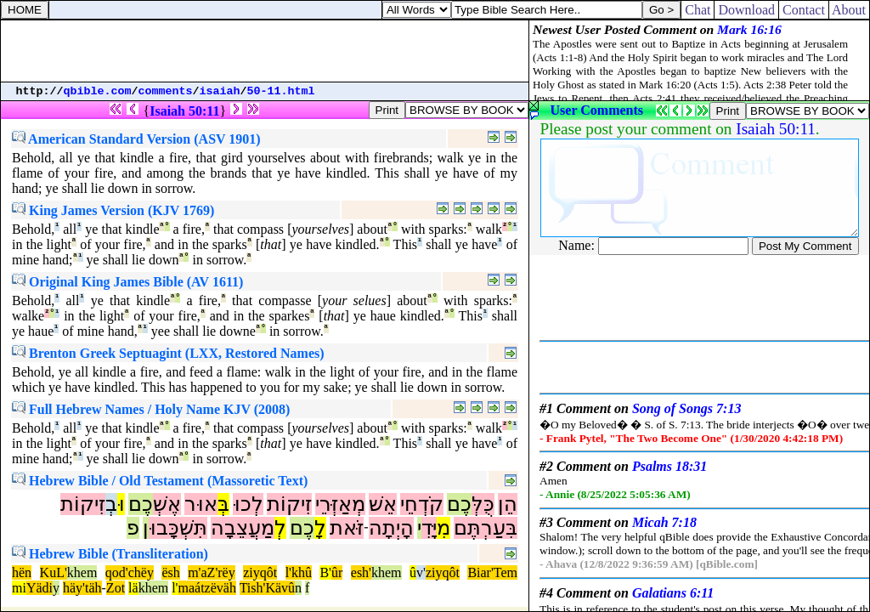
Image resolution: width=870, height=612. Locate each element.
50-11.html (281, 91)
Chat (697, 10)
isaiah (220, 91)
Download (746, 10)
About (849, 10)
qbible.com (98, 91)
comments (165, 91)
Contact (803, 10)
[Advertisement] (265, 51)
